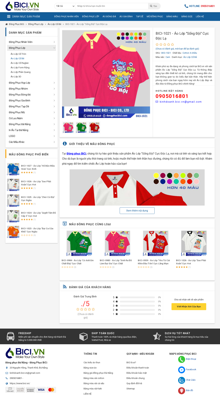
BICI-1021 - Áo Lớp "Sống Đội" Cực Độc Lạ (86, 24)
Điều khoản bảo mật (136, 373)
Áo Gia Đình (126, 16)
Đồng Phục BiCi (16, 24)
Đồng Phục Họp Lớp (19, 82)
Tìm (153, 6)
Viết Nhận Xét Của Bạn (189, 306)
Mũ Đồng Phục (155, 16)
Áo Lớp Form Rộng (20, 67)
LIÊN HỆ (87, 394)
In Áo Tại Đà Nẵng (18, 130)
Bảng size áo (90, 367)
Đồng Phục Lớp (90, 16)
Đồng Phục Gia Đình (19, 100)
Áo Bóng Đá (109, 16)
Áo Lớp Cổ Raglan (20, 63)
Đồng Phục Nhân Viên (66, 16)
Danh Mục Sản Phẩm (23, 16)
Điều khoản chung (135, 378)
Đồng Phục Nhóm (18, 88)
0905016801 (172, 96)
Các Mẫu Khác (16, 142)
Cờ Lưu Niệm (16, 118)
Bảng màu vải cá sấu (94, 383)
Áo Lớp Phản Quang (21, 72)
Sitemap (130, 388)
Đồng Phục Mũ (17, 112)
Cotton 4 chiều (189, 53)
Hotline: (200, 6)
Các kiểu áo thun (92, 362)
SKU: (158, 53)
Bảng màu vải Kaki (93, 388)
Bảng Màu (172, 16)
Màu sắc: (160, 57)
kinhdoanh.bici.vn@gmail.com (179, 102)
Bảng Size (186, 16)
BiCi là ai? (131, 362)
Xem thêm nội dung (137, 210)
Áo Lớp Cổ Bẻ (54, 24)
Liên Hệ (200, 16)
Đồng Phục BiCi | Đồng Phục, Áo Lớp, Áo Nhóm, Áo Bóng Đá (27, 6)
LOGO (12, 136)
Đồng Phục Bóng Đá (20, 94)
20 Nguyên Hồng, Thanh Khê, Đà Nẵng (29, 367)
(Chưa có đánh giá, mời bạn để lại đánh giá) (177, 48)
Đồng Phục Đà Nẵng (20, 124)
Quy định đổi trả (134, 383)
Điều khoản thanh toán (137, 367)
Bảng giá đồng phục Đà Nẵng (98, 373)
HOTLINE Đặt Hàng (169, 91)
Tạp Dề (139, 16)
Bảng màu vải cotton (94, 378)
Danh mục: (177, 57)
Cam (168, 57)
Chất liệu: (177, 53)
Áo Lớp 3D (16, 76)
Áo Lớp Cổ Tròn (18, 54)
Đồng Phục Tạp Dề (19, 106)
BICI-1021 (166, 53)
